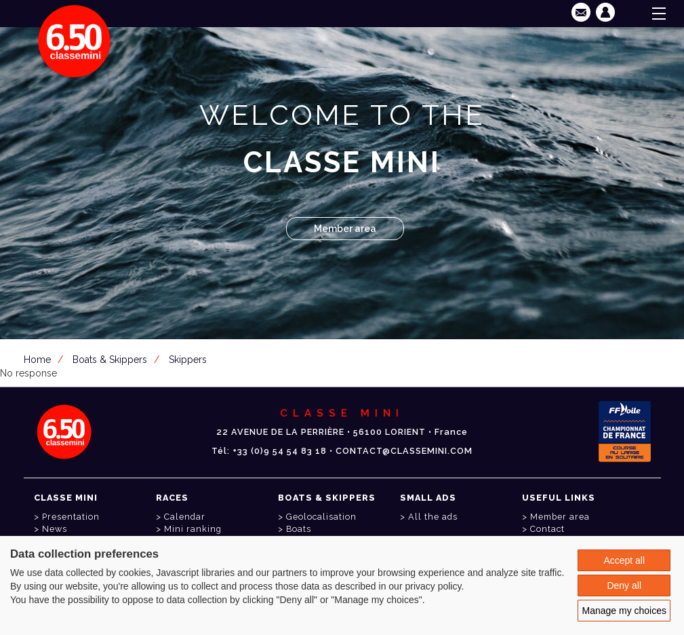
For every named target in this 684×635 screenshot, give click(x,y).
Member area (345, 228)
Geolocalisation (321, 517)
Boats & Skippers (110, 359)
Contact (547, 529)
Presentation (71, 517)
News (54, 529)
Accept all (624, 560)
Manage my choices (624, 610)
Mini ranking (193, 529)
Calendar (184, 517)
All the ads (433, 517)
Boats (298, 529)
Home (37, 359)
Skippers (188, 359)
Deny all (624, 585)
